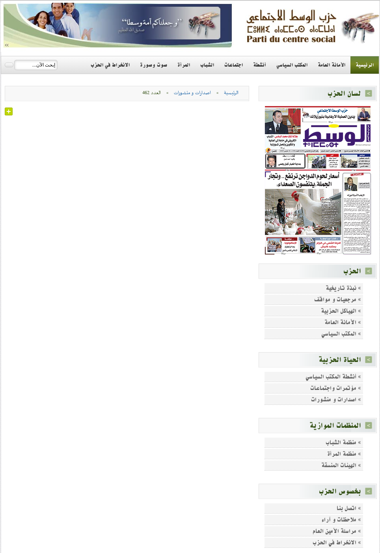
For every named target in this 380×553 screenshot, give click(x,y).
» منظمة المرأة (344, 454)
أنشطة (259, 65)
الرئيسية (365, 65)
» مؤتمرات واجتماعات (335, 388)
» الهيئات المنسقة (341, 465)
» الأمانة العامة (342, 322)
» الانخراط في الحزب (337, 543)
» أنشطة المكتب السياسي (333, 377)
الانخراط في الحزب (110, 65)
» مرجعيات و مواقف (337, 299)
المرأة (183, 65)
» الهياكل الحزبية (341, 311)
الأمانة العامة (331, 65)
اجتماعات (233, 65)
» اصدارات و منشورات (336, 400)
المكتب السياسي (291, 65)
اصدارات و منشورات (192, 93)
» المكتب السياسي (341, 334)
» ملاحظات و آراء (341, 520)
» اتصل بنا (349, 508)
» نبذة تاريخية (343, 288)
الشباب (207, 65)
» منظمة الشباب (343, 442)
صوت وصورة (153, 65)
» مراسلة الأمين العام (337, 531)
